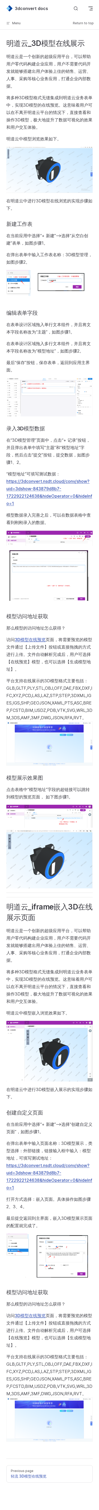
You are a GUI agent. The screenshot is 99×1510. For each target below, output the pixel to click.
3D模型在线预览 (30, 639)
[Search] (75, 8)
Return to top (83, 23)
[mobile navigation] (90, 8)
